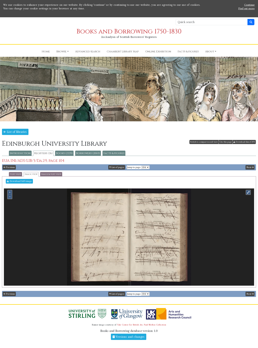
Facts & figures (113, 153)
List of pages (116, 167)
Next (250, 167)
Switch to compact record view (204, 142)
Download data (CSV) (244, 142)
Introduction (20, 153)
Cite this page (225, 142)
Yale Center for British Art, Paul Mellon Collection (141, 325)
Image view (31, 174)
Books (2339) (64, 153)
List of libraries (15, 132)
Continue (249, 4)
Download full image (19, 181)
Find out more (246, 8)
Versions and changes (129, 336)
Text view (15, 174)
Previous (9, 167)
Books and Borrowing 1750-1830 (129, 31)
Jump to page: (134, 167)
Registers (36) (43, 153)
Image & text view (51, 174)
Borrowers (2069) (88, 153)
